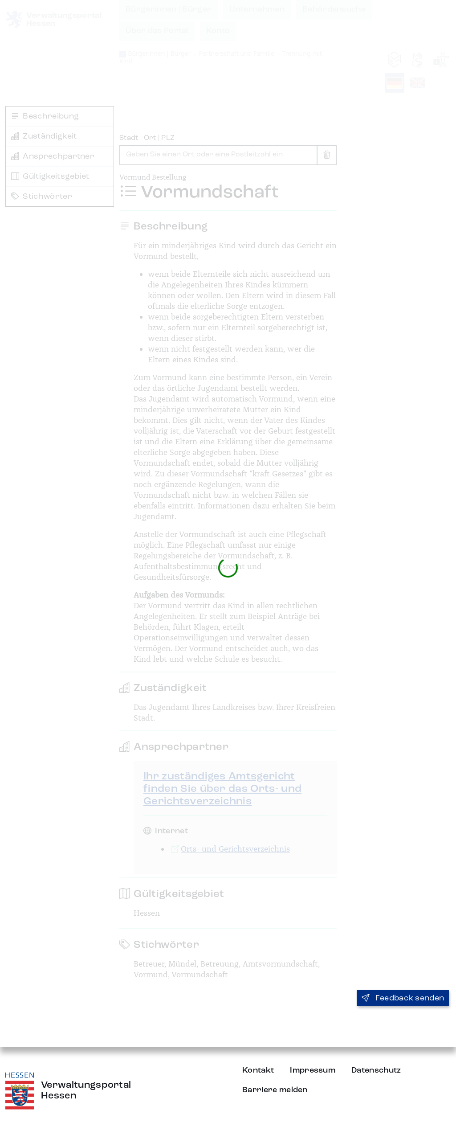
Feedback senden (403, 998)
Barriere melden (275, 1090)
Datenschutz (376, 1070)
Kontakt (258, 1070)
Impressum (312, 1070)
